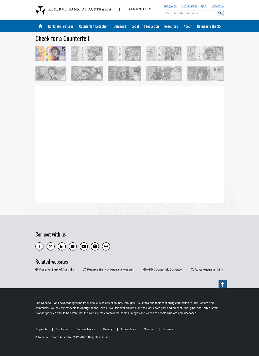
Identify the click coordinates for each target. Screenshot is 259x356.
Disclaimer (62, 329)
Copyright (41, 329)
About (188, 26)
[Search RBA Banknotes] (191, 13)
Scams (166, 329)
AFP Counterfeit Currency (165, 269)
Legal (135, 26)
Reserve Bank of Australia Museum (110, 269)
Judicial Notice (86, 329)
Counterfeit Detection (93, 26)
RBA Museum (189, 5)
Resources (171, 26)
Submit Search (221, 13)
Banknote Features (60, 26)
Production (151, 26)
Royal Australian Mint (209, 269)
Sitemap (149, 329)
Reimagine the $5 (209, 26)
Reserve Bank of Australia (56, 269)
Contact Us (217, 5)
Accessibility (128, 329)
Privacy (108, 329)
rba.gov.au (170, 5)
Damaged (120, 26)
